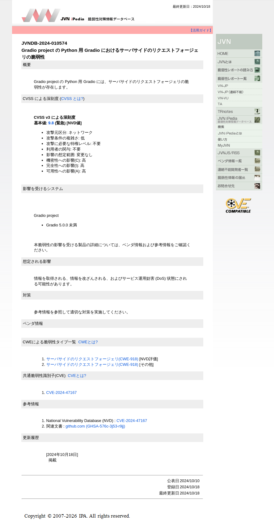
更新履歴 (31, 437)
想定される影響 (37, 261)
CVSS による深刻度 (41, 98)
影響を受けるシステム (43, 188)
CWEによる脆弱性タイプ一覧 (49, 342)
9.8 (51, 123)
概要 (27, 64)
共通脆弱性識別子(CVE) (44, 375)
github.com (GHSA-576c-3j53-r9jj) (95, 426)
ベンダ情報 (33, 323)
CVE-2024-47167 (61, 392)
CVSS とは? (72, 98)
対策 (27, 295)
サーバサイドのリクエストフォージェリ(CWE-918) (92, 359)
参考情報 (31, 404)
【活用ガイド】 (201, 30)
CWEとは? (88, 342)
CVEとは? (77, 375)
